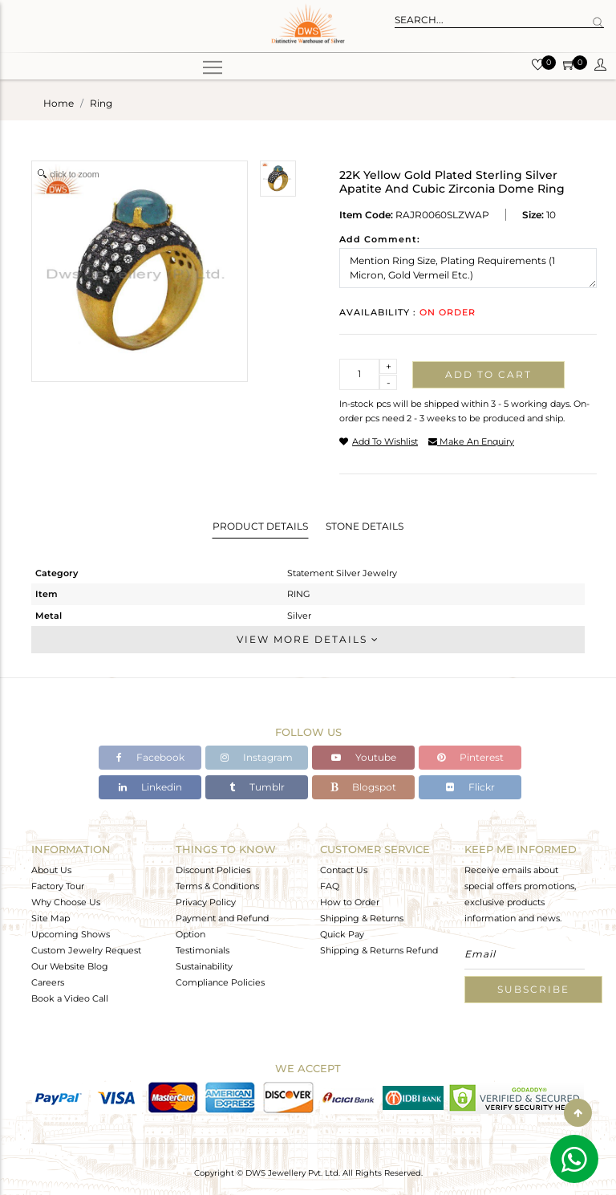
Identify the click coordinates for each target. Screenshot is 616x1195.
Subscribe (533, 989)
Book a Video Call (69, 998)
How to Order (349, 902)
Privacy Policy (206, 902)
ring (101, 103)
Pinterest (470, 757)
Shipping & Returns (361, 918)
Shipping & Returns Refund (379, 950)
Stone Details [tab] (364, 526)
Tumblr (257, 787)
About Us (51, 870)
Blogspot (363, 787)
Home (58, 103)
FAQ (329, 886)
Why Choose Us (65, 902)
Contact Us (343, 870)
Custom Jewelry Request (86, 950)
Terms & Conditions (217, 886)
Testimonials (202, 950)
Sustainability (204, 966)
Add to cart (488, 374)
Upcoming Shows (70, 934)
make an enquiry (471, 441)
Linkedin (150, 787)
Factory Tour (57, 886)
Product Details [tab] (260, 526)
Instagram (257, 757)
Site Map (50, 918)
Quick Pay (342, 934)
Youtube (363, 757)
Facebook (150, 757)
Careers (47, 982)
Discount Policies (213, 870)
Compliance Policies (220, 982)
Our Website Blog (69, 966)
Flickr (470, 787)
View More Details (308, 639)
